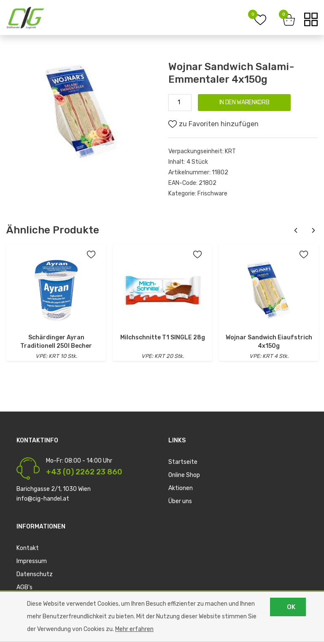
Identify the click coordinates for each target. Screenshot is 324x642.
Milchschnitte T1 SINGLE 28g (162, 337)
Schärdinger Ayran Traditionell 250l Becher (56, 341)
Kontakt (27, 548)
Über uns (180, 501)
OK (291, 607)
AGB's (24, 587)
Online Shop (184, 475)
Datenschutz (34, 574)
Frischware (212, 193)
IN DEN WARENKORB (244, 102)
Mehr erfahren (134, 629)
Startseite (182, 462)
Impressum (31, 561)
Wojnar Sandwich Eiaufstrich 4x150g (269, 341)
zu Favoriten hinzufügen (213, 124)
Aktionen (180, 488)
